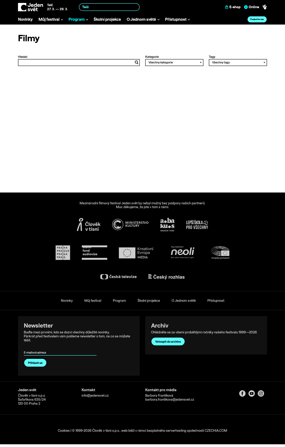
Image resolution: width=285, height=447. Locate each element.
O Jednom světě (141, 19)
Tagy (238, 60)
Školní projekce (107, 19)
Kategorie (174, 60)
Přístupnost (175, 19)
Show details (56, 442)
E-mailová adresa (36, 347)
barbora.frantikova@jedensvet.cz (169, 399)
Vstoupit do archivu (168, 341)
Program (77, 19)
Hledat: (79, 60)
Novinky (25, 19)
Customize (255, 427)
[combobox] (109, 7)
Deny (254, 435)
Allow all (254, 420)
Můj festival (49, 19)
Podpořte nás (257, 19)
